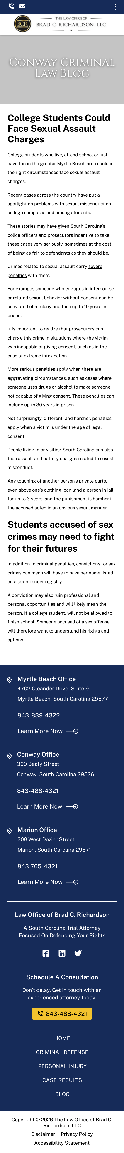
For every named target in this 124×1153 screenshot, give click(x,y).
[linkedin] (62, 955)
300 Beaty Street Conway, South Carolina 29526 (55, 769)
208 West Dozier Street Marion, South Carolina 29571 (54, 844)
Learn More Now (48, 730)
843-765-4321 (37, 866)
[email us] (24, 7)
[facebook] (45, 955)
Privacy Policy (77, 1134)
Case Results (62, 1080)
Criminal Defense (62, 1052)
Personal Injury (62, 1066)
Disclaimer (43, 1134)
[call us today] (14, 7)
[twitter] (78, 955)
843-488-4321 (37, 790)
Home (62, 1038)
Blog (62, 1094)
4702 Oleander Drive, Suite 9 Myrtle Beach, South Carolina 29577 (62, 693)
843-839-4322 (38, 715)
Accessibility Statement (62, 1143)
